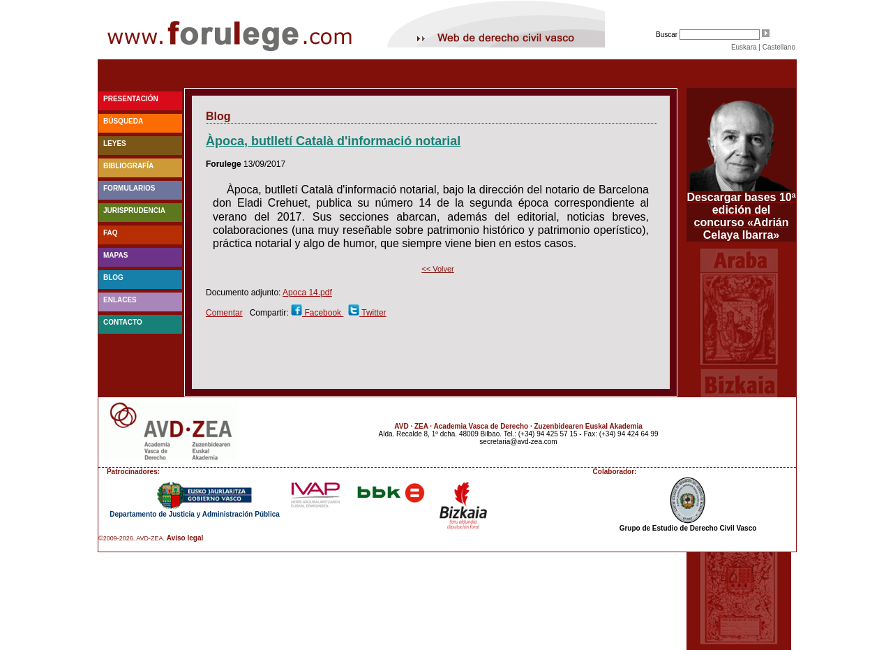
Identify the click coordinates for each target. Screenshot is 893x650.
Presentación (130, 99)
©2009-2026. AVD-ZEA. (131, 538)
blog (113, 277)
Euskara (744, 47)
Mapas (115, 255)
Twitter (372, 313)
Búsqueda (123, 121)
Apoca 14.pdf (307, 292)
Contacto (122, 322)
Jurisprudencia (134, 210)
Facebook (322, 313)
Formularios (129, 188)
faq (110, 233)
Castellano (779, 47)
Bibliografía (128, 166)
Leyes (114, 143)
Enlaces (120, 300)
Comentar (224, 313)
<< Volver (437, 269)
